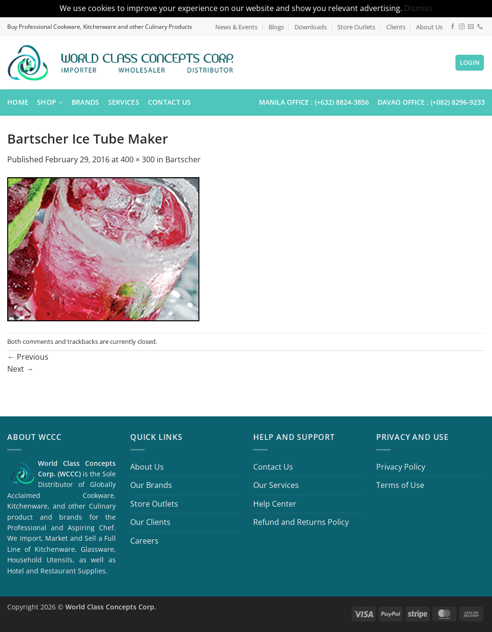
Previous (28, 357)
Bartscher (183, 159)
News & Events (236, 27)
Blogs (276, 27)
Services (123, 102)
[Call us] (480, 27)
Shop (50, 102)
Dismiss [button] (418, 8)
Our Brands (151, 485)
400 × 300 (138, 159)
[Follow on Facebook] (452, 27)
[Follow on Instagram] (462, 27)
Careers (144, 540)
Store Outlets (356, 27)
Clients (396, 27)
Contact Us (169, 102)
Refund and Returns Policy (301, 522)
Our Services (276, 485)
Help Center (274, 503)
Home (17, 102)
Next (20, 369)
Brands (85, 102)
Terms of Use (400, 485)
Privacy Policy (400, 467)
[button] (469, 63)
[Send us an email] (471, 27)
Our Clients (150, 522)
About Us (429, 27)
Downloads (311, 27)
